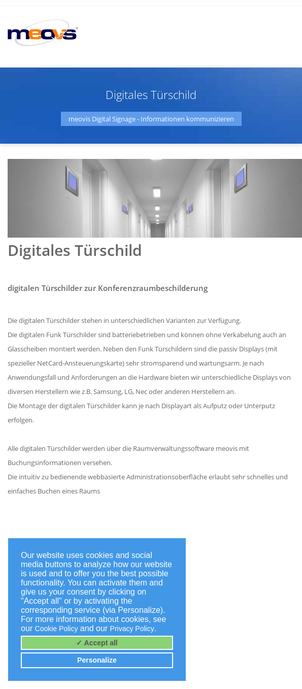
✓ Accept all (97, 643)
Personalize (97, 660)
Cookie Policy (56, 629)
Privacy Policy (132, 629)
